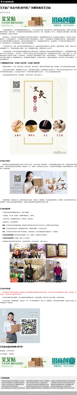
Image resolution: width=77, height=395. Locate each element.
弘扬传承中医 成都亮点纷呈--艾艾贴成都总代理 (62, 384)
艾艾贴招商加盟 (7, 2)
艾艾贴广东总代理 (20, 63)
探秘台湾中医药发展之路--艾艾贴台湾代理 (61, 386)
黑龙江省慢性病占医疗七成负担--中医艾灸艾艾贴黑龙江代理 (16, 387)
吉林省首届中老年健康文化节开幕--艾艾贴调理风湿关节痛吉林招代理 (42, 380)
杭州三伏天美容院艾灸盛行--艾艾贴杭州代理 (36, 382)
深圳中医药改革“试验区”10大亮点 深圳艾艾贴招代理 (38, 386)
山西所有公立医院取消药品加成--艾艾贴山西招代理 (63, 380)
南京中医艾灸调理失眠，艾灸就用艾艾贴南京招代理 (14, 382)
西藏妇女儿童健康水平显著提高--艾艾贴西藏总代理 (38, 387)
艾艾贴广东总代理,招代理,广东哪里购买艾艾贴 (13, 384)
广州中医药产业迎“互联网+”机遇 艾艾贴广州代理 (62, 387)
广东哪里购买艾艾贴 (6, 63)
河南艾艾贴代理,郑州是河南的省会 (10, 386)
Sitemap (47, 393)
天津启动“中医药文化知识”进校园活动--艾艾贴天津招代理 (15, 380)
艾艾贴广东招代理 (34, 63)
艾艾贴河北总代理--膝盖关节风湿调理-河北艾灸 (37, 384)
